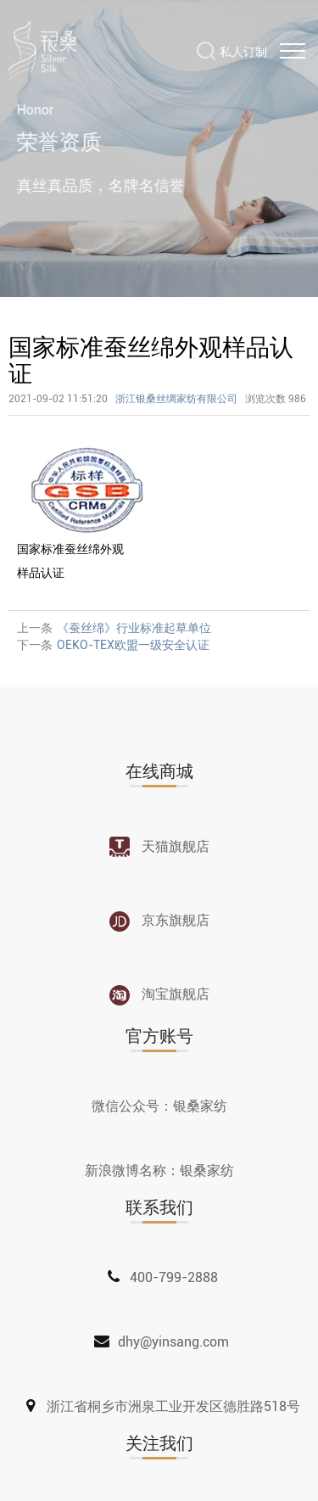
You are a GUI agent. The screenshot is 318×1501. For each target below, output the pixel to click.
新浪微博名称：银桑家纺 (159, 1170)
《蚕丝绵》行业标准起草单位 (134, 628)
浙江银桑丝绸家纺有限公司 (176, 399)
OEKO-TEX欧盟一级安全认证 (133, 645)
